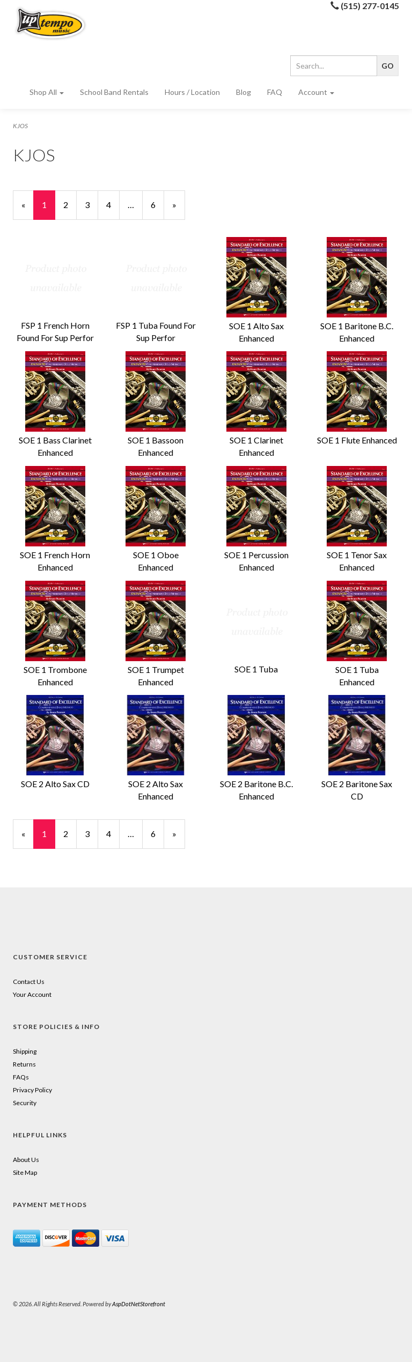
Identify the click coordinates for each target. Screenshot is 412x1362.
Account (316, 92)
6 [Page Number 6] (157, 204)
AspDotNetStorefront (138, 1303)
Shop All (47, 92)
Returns (24, 1064)
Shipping (24, 1051)
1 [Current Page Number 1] (48, 209)
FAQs (21, 1077)
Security (24, 1103)
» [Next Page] (178, 209)
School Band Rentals (114, 92)
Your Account (32, 994)
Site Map (25, 1172)
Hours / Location (192, 92)
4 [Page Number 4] (113, 204)
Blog (243, 92)
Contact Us (29, 982)
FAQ (274, 92)
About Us (26, 1160)
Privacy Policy (32, 1090)
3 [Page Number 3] (91, 204)
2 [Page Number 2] (70, 204)
